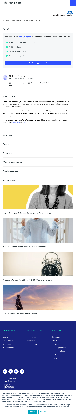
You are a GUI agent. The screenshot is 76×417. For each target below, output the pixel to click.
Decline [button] (43, 412)
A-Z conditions (8, 348)
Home (7, 21)
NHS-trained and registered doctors (23, 43)
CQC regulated (15, 47)
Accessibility (56, 341)
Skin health (7, 344)
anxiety (25, 123)
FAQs (54, 355)
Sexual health (8, 341)
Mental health (8, 337)
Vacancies (31, 341)
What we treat (16, 21)
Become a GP (32, 344)
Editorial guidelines (59, 348)
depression (15, 123)
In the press (31, 337)
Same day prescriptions (18, 51)
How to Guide (57, 358)
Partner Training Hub (59, 351)
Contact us (56, 337)
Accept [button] (32, 412)
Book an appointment (38, 63)
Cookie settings (58, 344)
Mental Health (29, 21)
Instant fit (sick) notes (17, 56)
